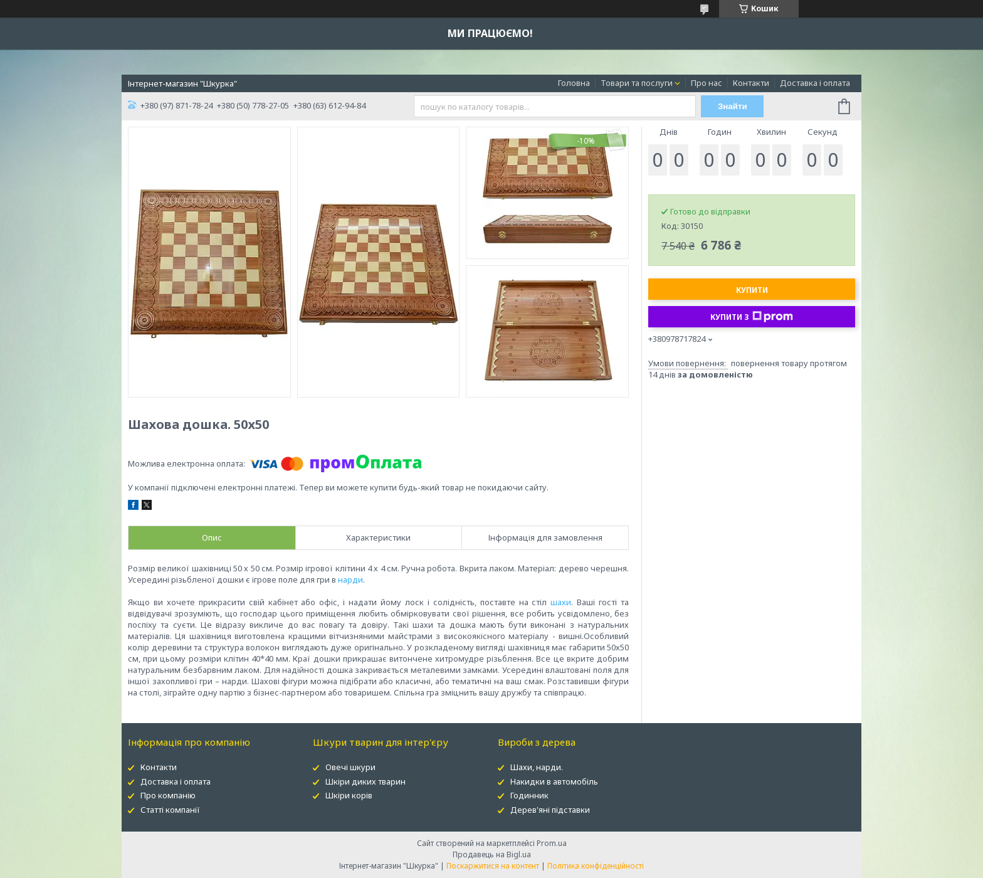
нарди (350, 579)
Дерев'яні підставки (550, 809)
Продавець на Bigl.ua (492, 854)
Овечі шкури (350, 767)
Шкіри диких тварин (365, 781)
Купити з (751, 316)
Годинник (529, 795)
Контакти (751, 82)
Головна (574, 82)
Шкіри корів (348, 795)
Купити (752, 290)
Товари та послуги (637, 82)
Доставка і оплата (815, 82)
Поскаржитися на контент (492, 865)
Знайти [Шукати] (732, 106)
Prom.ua (552, 843)
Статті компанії (170, 809)
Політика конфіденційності (595, 865)
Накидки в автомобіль (554, 781)
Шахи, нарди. (536, 767)
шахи (560, 602)
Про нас (706, 82)
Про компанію (168, 795)
